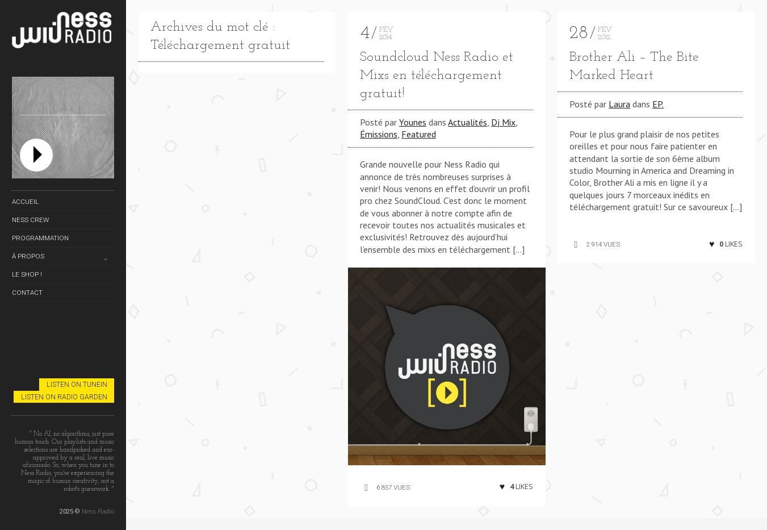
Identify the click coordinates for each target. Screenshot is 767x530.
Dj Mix (503, 122)
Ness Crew (30, 220)
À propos (28, 256)
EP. (658, 104)
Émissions (378, 134)
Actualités (467, 122)
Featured (418, 134)
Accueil (25, 202)
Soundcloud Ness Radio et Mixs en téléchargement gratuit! (436, 76)
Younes (412, 122)
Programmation (40, 238)
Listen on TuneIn (77, 384)
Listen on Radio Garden (64, 397)
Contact (27, 293)
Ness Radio (98, 511)
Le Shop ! (27, 274)
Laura (619, 104)
